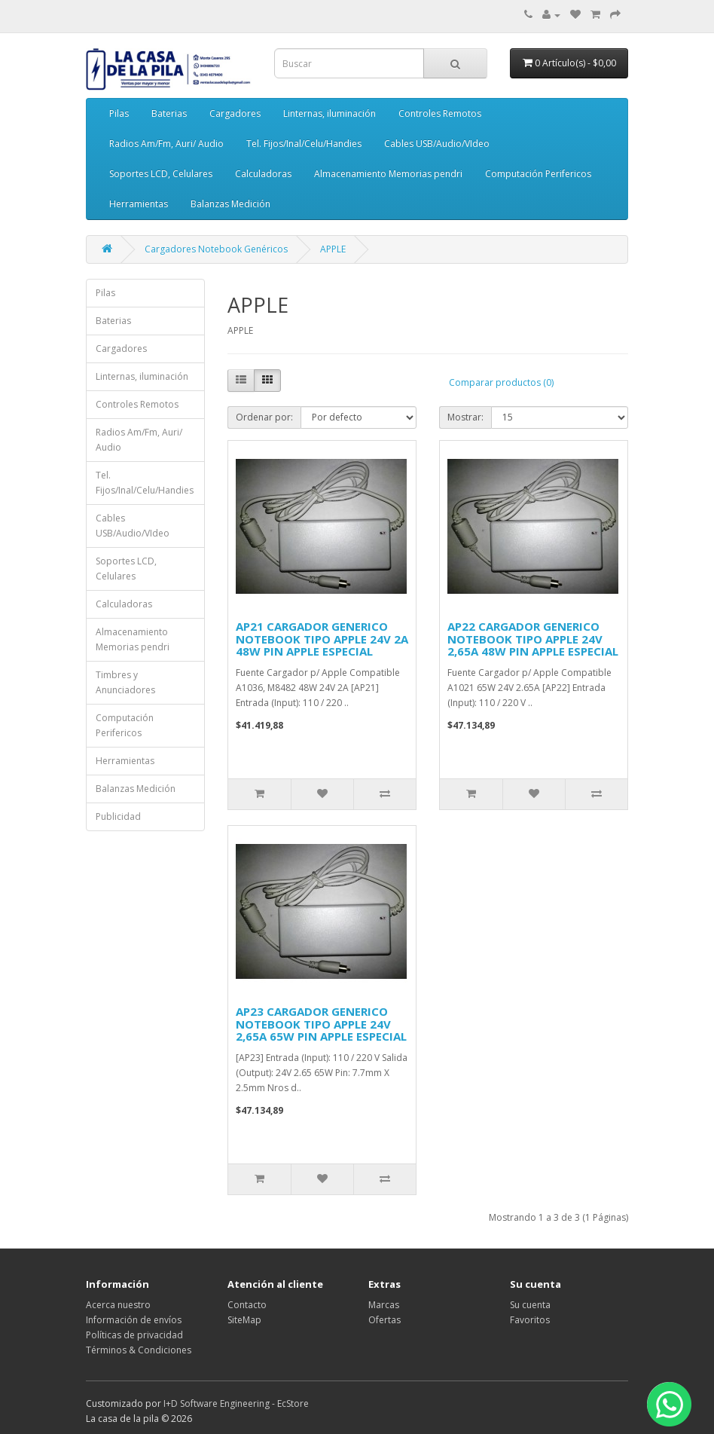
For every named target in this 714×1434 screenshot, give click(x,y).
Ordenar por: (264, 417)
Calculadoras (263, 173)
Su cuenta (530, 1304)
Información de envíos (134, 1319)
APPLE (333, 249)
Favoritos (530, 1319)
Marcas (383, 1304)
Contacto (247, 1304)
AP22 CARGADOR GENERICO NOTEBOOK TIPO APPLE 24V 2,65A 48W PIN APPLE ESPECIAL (532, 639)
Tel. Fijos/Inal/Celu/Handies (304, 143)
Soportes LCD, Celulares (160, 173)
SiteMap (244, 1319)
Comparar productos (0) (501, 382)
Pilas (119, 113)
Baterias (169, 113)
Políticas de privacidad (134, 1335)
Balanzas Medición (230, 203)
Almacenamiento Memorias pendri (388, 173)
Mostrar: (465, 417)
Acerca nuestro (118, 1304)
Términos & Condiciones (138, 1350)
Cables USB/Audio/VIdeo (437, 143)
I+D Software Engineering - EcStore (236, 1403)
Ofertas (384, 1319)
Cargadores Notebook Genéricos (216, 249)
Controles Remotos (439, 113)
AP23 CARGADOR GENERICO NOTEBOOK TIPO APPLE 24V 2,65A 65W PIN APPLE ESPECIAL (321, 1024)
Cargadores (235, 113)
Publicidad (118, 816)
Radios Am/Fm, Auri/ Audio (166, 143)
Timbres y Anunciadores (125, 682)
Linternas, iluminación (329, 113)
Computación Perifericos (538, 173)
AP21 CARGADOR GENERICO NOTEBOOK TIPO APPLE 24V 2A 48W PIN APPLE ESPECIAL (322, 639)
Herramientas (138, 203)
